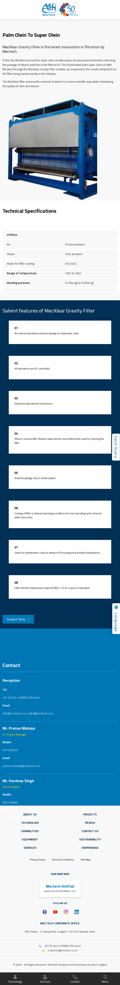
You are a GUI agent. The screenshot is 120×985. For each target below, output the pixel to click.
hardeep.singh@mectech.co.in (21, 894)
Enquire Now (18, 623)
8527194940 (10, 878)
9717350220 (10, 826)
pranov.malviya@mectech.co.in (21, 841)
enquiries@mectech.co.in (63, 950)
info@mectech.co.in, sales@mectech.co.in (28, 789)
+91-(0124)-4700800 (56, 946)
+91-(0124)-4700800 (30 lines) (21, 773)
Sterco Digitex (99, 964)
